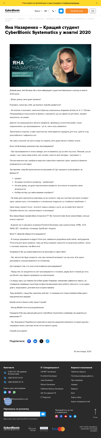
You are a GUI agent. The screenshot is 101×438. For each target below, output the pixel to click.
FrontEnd (57, 3)
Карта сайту (76, 397)
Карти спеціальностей (80, 401)
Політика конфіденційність (82, 376)
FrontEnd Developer (49, 376)
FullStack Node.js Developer (52, 389)
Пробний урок (77, 11)
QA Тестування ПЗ (48, 393)
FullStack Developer (71, 3)
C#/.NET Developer (48, 372)
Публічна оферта (78, 372)
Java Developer (47, 380)
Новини (74, 384)
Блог (73, 393)
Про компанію (77, 380)
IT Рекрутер (46, 397)
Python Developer (48, 384)
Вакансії (74, 389)
